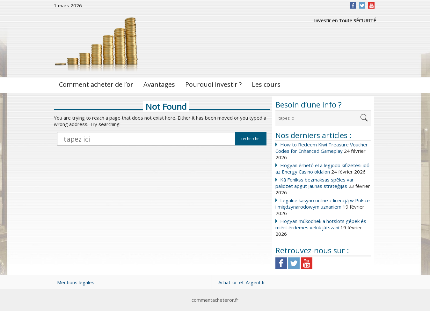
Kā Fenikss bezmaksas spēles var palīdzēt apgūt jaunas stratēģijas (314, 182)
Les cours (266, 84)
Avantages (159, 84)
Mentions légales (75, 282)
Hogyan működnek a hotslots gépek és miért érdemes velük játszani (320, 224)
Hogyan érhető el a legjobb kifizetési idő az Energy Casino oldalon (322, 168)
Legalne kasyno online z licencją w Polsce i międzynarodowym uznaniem (322, 203)
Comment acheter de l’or (96, 84)
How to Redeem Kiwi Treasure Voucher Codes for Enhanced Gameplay (321, 147)
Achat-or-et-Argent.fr (241, 282)
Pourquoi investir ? (213, 84)
